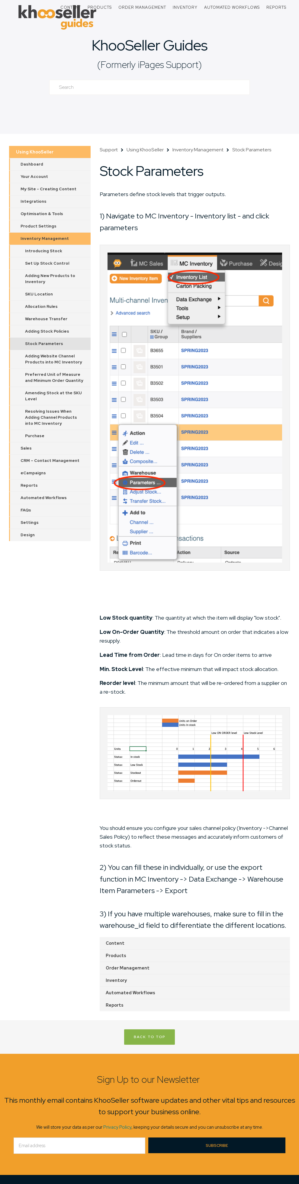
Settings (30, 522)
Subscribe (217, 1145)
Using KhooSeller (34, 152)
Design (28, 534)
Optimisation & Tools (42, 213)
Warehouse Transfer (46, 318)
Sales (26, 448)
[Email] (79, 1145)
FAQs (26, 510)
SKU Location (39, 294)
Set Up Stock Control (47, 263)
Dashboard (32, 164)
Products (100, 7)
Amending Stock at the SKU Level (53, 396)
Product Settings (38, 226)
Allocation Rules (41, 306)
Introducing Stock (43, 250)
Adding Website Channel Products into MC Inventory (53, 359)
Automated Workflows (232, 7)
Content (70, 7)
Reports (276, 7)
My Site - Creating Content (48, 189)
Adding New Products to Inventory (50, 278)
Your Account (34, 176)
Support (109, 150)
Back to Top (149, 1036)
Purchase (34, 435)
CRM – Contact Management (50, 460)
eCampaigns (33, 473)
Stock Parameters (44, 343)
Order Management (142, 7)
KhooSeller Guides (149, 45)
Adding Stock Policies (47, 331)
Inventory (185, 7)
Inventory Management (45, 238)
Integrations (34, 201)
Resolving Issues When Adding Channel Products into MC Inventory (51, 417)
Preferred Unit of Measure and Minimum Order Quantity (54, 377)
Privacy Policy (117, 1127)
